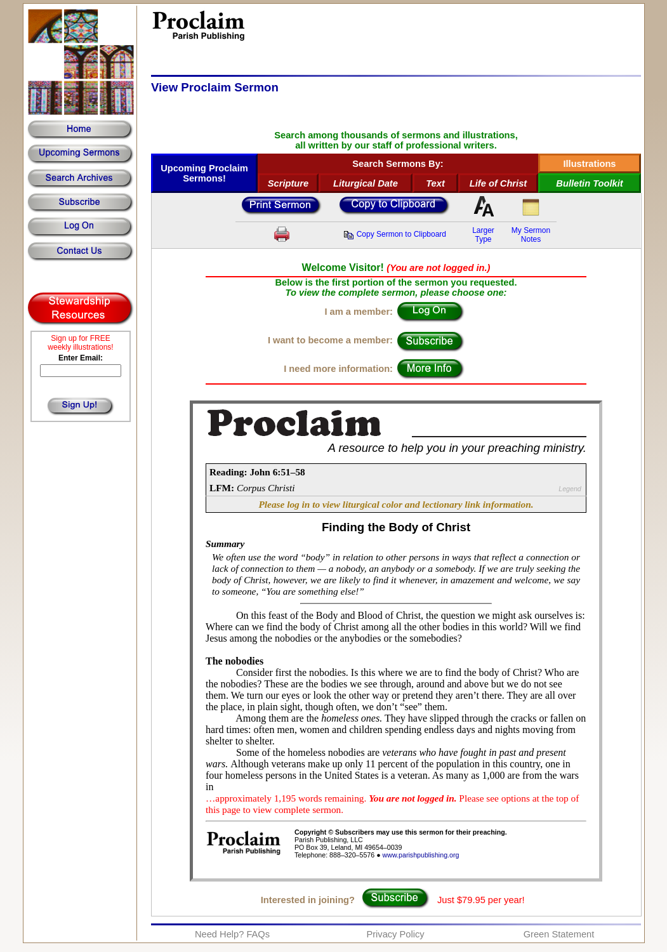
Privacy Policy (395, 934)
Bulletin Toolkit (589, 183)
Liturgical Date (365, 183)
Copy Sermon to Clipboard (395, 234)
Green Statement (559, 934)
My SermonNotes (531, 235)
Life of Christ (498, 183)
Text (435, 183)
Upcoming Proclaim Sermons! (204, 173)
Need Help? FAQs (232, 934)
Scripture (288, 183)
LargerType (483, 235)
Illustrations (589, 164)
